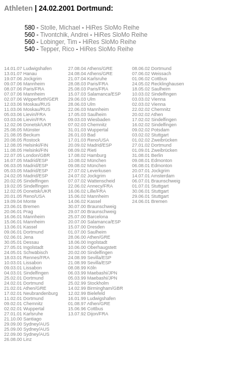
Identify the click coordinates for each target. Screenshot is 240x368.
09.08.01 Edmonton (152, 160)
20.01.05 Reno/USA (24, 196)
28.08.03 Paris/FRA (88, 83)
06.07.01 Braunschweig (156, 180)
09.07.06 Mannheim (24, 83)
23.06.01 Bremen (21, 206)
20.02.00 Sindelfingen (90, 252)
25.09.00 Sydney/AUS (27, 329)
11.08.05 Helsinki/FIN (26, 150)
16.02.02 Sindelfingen (154, 124)
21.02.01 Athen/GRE (25, 288)
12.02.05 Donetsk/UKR (27, 191)
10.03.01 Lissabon (23, 262)
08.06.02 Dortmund (151, 68)
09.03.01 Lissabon (23, 267)
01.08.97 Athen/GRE (89, 303)
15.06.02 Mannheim (88, 196)
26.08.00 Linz (18, 339)
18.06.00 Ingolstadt (87, 242)
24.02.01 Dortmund (23, 283)
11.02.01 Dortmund (23, 298)
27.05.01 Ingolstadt (23, 247)
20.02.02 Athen (147, 114)
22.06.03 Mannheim (88, 109)
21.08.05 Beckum (22, 134)
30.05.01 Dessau (21, 242)
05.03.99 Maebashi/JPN (92, 278)
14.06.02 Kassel (84, 201)
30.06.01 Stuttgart (150, 191)
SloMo (112, 27)
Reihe (131, 27)
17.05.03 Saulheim (87, 114)
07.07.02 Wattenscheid (91, 180)
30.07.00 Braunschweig (92, 206)
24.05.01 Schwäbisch (26, 252)
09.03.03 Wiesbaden (89, 119)
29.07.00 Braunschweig (92, 211)
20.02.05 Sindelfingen (26, 180)
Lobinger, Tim (58, 41)
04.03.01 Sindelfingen (26, 272)
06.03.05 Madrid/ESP (26, 165)
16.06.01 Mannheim (24, 216)
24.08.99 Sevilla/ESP (90, 257)
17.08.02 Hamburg (87, 155)
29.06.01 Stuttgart (150, 196)
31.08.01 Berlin (147, 155)
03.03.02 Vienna (148, 99)
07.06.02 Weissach (151, 73)
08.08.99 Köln (82, 267)
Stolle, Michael (60, 27)
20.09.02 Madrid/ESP (90, 145)
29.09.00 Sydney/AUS (27, 324)
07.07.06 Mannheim (24, 94)
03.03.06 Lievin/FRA (25, 119)
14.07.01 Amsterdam (153, 175)
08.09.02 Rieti (82, 150)
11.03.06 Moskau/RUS (27, 109)
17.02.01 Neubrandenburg (31, 293)
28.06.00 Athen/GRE (89, 237)
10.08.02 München (87, 160)
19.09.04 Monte (20, 201)
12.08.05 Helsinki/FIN (26, 145)
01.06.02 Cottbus (149, 78)
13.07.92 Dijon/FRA (88, 313)
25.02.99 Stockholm (88, 283)
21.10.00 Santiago (22, 318)
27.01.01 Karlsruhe (23, 313)
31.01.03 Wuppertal (88, 129)
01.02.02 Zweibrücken (155, 140)
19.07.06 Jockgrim (23, 78)
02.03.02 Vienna (148, 104)
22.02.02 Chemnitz (151, 109)
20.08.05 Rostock (22, 140)
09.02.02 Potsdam (150, 129)
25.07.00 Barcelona (88, 216)
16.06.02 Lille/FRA (87, 191)
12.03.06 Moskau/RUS (27, 104)
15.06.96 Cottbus (85, 308)
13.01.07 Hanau (20, 73)
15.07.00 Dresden (86, 226)
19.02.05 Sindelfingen (26, 186)
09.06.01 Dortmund (23, 232)
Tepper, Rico (57, 49)
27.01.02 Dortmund (151, 145)
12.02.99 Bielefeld (86, 293)
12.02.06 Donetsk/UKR (27, 124)
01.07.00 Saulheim (87, 232)
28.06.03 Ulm (82, 104)
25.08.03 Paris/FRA (88, 88)
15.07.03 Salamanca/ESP (94, 94)
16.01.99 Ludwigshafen (92, 298)
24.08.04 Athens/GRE (90, 73)
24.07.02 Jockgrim (87, 175)
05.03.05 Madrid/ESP (26, 170)
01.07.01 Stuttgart (150, 186)
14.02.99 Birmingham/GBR (95, 288)
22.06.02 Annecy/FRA (90, 186)
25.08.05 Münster (22, 129)
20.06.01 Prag (18, 211)
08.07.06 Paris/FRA (24, 88)
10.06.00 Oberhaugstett (92, 247)
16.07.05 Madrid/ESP (26, 160)
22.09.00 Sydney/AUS (27, 334)
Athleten (18, 8)
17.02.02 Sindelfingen (154, 119)
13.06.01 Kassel (20, 226)
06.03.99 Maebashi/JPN (92, 272)
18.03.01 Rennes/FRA (27, 257)
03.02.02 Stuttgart (150, 134)
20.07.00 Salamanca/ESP (94, 221)
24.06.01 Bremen (149, 201)
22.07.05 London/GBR (27, 155)
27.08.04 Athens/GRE (90, 68)
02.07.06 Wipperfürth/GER (31, 99)
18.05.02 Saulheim (151, 88)
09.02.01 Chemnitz (23, 303)
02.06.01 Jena (18, 237)
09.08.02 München (87, 165)
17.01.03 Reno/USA (88, 140)
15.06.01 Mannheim (24, 221)
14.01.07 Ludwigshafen (28, 68)
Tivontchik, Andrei (64, 34)
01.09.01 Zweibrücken (155, 150)
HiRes (93, 27)
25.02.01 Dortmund (23, 278)
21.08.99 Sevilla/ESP (90, 262)
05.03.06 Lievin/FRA (25, 114)
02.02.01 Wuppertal (24, 308)
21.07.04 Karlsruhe (87, 78)
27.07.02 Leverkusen (89, 170)
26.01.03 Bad (82, 134)
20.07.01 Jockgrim (151, 170)
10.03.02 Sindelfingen (154, 94)
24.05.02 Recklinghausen (158, 83)
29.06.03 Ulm (82, 99)
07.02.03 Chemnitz (87, 124)
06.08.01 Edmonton (152, 165)
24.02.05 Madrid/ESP (26, 175)
